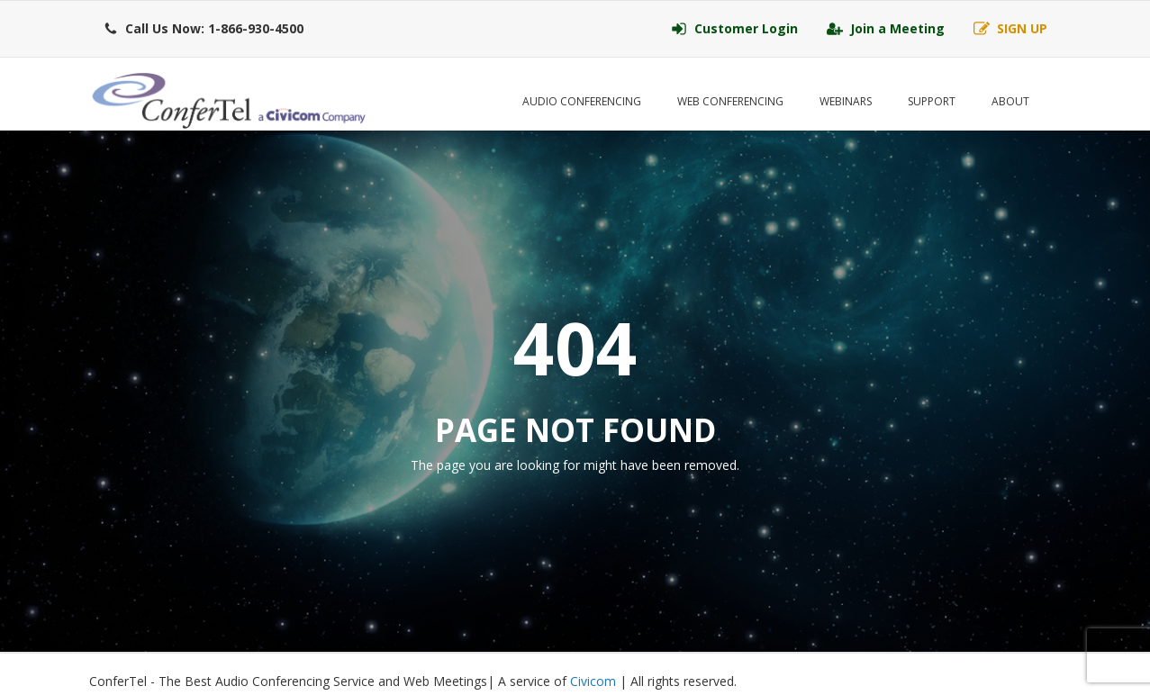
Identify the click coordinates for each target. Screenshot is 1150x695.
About (1010, 101)
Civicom (593, 681)
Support (931, 101)
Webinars (845, 101)
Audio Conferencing (581, 101)
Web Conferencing (730, 101)
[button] (203, 29)
